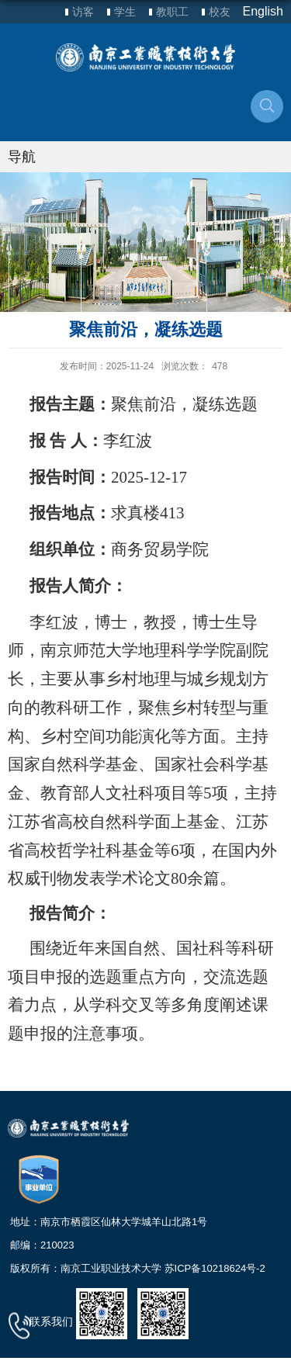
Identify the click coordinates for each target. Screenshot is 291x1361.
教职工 (172, 11)
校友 (219, 11)
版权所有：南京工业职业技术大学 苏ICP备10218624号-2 (137, 1268)
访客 (83, 11)
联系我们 (51, 1321)
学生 (125, 11)
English (263, 11)
